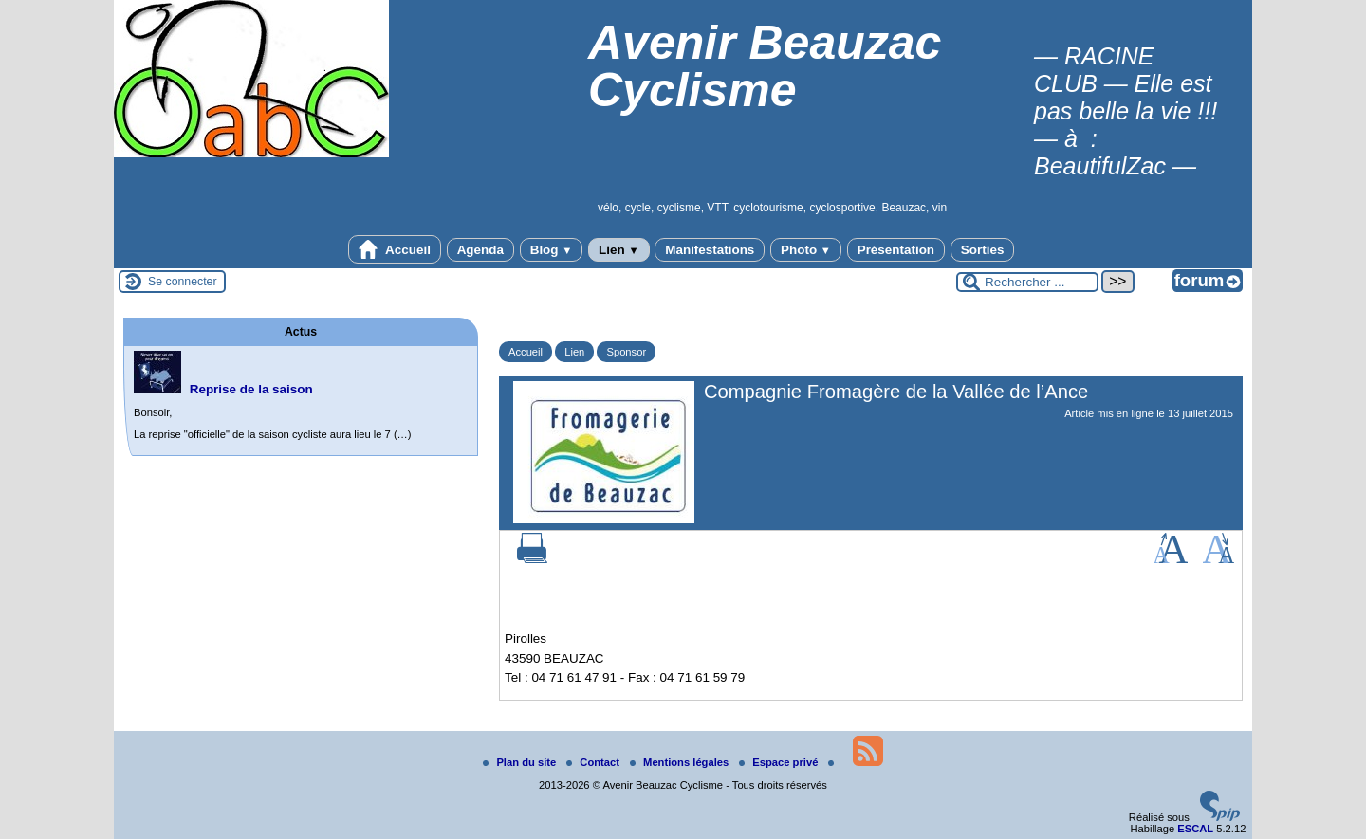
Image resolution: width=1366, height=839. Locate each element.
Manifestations (709, 250)
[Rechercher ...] (1027, 282)
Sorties (983, 250)
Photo (806, 250)
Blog (551, 250)
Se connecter (182, 281)
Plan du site (521, 762)
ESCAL (1195, 828)
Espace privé (780, 762)
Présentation (896, 250)
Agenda (480, 250)
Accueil (395, 249)
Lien (618, 250)
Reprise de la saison (251, 389)
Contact (594, 762)
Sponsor (626, 351)
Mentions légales (680, 762)
